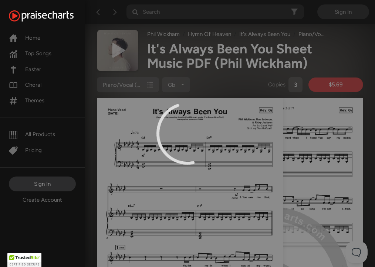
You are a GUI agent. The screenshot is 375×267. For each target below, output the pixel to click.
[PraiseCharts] (50, 16)
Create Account (42, 200)
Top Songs (30, 53)
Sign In (42, 184)
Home (24, 37)
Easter (25, 69)
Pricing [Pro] (25, 150)
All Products (32, 134)
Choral (25, 85)
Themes (26, 100)
